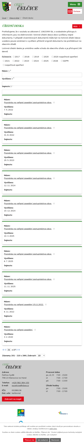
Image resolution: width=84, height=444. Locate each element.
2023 (26, 61)
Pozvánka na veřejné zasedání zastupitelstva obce (29, 102)
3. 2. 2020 (8, 337)
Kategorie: (6, 56)
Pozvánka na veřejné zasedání (20, 329)
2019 (36, 56)
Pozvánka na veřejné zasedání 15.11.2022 (25, 304)
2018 (26, 56)
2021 (7, 61)
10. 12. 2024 (9, 210)
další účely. (53, 429)
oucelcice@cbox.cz (20, 385)
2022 (17, 61)
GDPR (66, 61)
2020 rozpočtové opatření (66, 56)
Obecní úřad (14, 18)
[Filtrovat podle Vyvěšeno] (42, 83)
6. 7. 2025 (8, 261)
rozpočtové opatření (14, 65)
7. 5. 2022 (8, 109)
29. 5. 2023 (9, 160)
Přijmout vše (29, 440)
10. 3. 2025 (9, 236)
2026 (55, 61)
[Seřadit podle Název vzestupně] (11, 69)
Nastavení (55, 440)
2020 (46, 56)
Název (6, 71)
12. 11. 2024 (9, 185)
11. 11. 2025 (9, 286)
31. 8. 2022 (9, 135)
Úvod (4, 18)
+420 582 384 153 (20, 382)
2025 (46, 61)
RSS (77, 26)
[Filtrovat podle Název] (42, 75)
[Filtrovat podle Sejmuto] (42, 92)
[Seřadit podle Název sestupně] (11, 70)
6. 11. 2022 (9, 311)
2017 (17, 56)
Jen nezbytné (43, 440)
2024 (36, 61)
